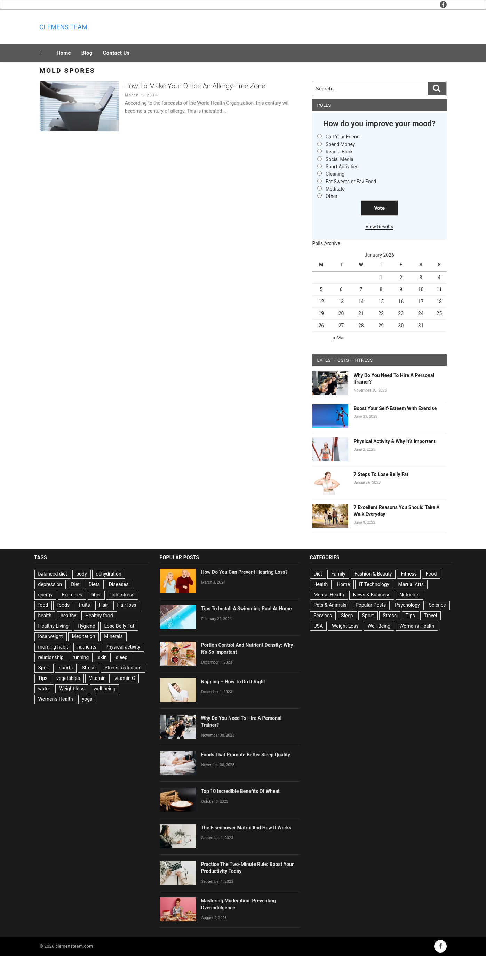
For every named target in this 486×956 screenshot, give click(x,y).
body (81, 574)
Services (323, 615)
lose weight (50, 636)
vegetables (68, 678)
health (44, 615)
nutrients (86, 647)
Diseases (119, 584)
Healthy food (99, 615)
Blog (87, 53)
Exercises (72, 594)
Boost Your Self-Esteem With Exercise (395, 408)
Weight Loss (345, 626)
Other (331, 196)
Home (64, 53)
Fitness (408, 574)
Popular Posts (371, 605)
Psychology (407, 605)
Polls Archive (326, 243)
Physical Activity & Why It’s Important (394, 441)
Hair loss (126, 605)
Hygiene (86, 626)
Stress (88, 667)
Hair (103, 605)
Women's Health (55, 699)
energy (45, 594)
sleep (121, 657)
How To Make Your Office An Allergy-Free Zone (194, 86)
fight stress (122, 594)
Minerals (113, 636)
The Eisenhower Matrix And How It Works (246, 827)
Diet (75, 584)
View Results (379, 227)
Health (321, 584)
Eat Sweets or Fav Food (351, 181)
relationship (51, 657)
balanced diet (52, 574)
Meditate (335, 189)
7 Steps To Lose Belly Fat (380, 474)
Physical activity (122, 647)
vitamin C (125, 678)
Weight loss (72, 688)
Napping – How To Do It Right (233, 681)
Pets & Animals (330, 605)
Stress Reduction (123, 667)
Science (437, 605)
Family (338, 574)
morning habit (53, 647)
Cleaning (335, 174)
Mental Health (329, 594)
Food (431, 574)
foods (63, 605)
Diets (94, 584)
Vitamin (97, 678)
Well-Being (379, 626)
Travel (430, 615)
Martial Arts (411, 584)
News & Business (372, 594)
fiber (96, 594)
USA (318, 626)
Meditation (83, 636)
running (80, 657)
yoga (87, 699)
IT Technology (374, 584)
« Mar (339, 337)
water (44, 688)
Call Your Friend (343, 136)
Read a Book (339, 151)
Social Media (339, 159)
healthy (68, 615)
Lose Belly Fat (119, 626)
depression (50, 584)
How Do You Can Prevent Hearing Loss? (244, 572)
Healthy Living (53, 626)
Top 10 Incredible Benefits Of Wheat (240, 791)
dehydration (108, 574)
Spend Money (340, 144)
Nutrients (409, 594)
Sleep (347, 615)
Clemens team (64, 27)
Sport (44, 667)
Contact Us (116, 53)
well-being (104, 688)
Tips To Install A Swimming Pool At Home (246, 608)
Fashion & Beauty (373, 574)
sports (66, 667)
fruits (84, 605)
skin (102, 657)
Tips (43, 678)
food (43, 605)
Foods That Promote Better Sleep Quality (245, 754)
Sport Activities (342, 166)
